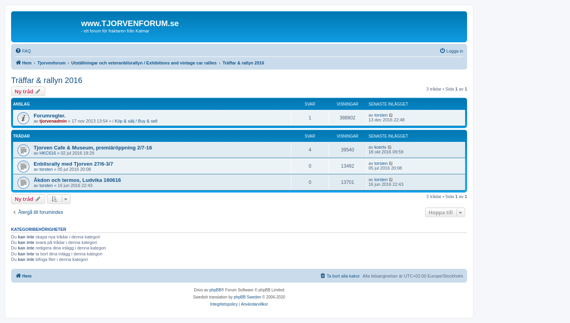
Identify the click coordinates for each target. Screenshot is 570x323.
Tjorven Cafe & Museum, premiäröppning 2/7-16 (93, 148)
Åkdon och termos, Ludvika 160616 (77, 180)
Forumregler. (50, 116)
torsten (381, 115)
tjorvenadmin (53, 121)
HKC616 (48, 153)
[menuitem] (23, 51)
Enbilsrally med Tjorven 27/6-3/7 (73, 164)
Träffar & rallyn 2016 (46, 80)
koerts (380, 147)
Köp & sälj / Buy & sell (136, 121)
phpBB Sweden (247, 297)
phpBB (215, 290)
